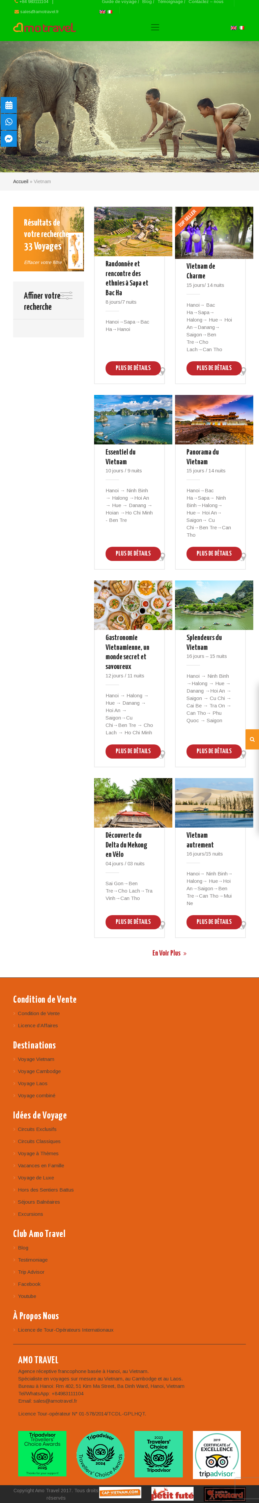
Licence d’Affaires (38, 1025)
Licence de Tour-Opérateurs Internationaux (66, 1330)
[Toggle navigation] (155, 27)
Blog (23, 1247)
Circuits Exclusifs (37, 1129)
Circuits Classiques (39, 1141)
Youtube (27, 1296)
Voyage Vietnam (36, 1059)
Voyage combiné (36, 1095)
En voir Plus (170, 953)
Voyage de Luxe (36, 1177)
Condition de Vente (39, 1013)
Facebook (29, 1284)
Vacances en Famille (41, 1165)
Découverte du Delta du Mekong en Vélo (126, 845)
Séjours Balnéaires (39, 1202)
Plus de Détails (133, 368)
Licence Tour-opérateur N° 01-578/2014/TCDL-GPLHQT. (82, 1413)
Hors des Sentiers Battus (46, 1190)
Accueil (20, 181)
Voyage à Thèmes (38, 1153)
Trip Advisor (31, 1272)
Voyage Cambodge (39, 1071)
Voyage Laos (33, 1083)
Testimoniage (33, 1260)
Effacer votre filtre (43, 262)
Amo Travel (44, 27)
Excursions (30, 1214)
